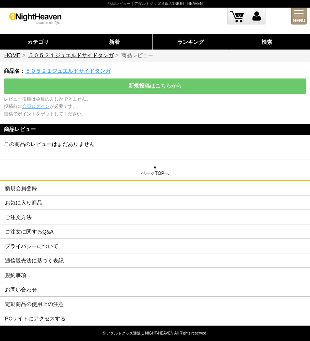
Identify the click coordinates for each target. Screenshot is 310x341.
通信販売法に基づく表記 (34, 261)
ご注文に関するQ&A (29, 232)
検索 (267, 42)
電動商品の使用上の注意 (34, 304)
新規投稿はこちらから (155, 86)
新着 (114, 42)
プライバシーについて (31, 246)
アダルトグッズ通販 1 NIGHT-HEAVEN (139, 333)
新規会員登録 (21, 188)
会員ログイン (36, 106)
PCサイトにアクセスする (35, 318)
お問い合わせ (21, 290)
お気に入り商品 (23, 203)
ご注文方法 (18, 217)
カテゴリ (38, 42)
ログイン (257, 16)
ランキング (190, 42)
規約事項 (15, 275)
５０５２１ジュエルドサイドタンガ (71, 55)
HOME (12, 55)
